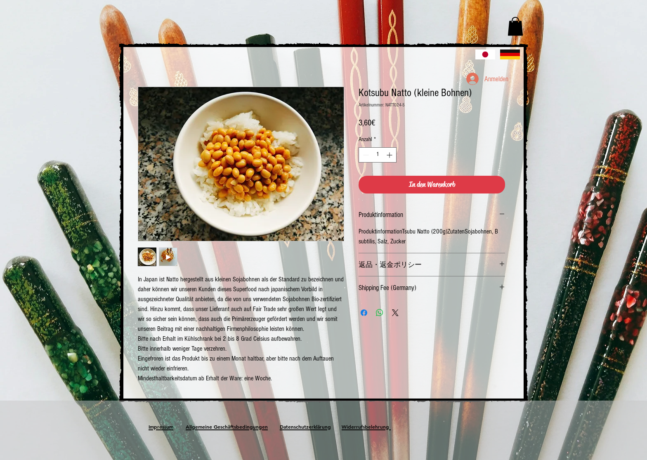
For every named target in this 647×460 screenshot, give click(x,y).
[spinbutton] (377, 155)
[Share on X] (395, 313)
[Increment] (390, 155)
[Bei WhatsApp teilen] (380, 313)
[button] (515, 26)
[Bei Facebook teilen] (364, 313)
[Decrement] (365, 155)
